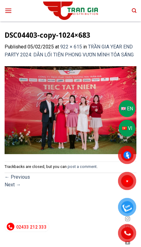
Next (13, 185)
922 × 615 (71, 47)
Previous (17, 177)
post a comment (82, 166)
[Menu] (8, 10)
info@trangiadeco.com (91, 227)
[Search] (134, 11)
